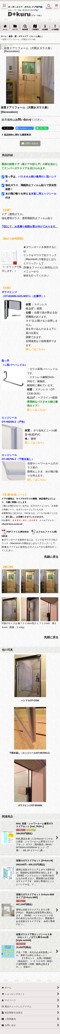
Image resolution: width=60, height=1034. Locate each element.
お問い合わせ (23, 119)
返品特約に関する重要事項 (16, 134)
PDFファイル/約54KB (15, 531)
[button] (4, 6)
